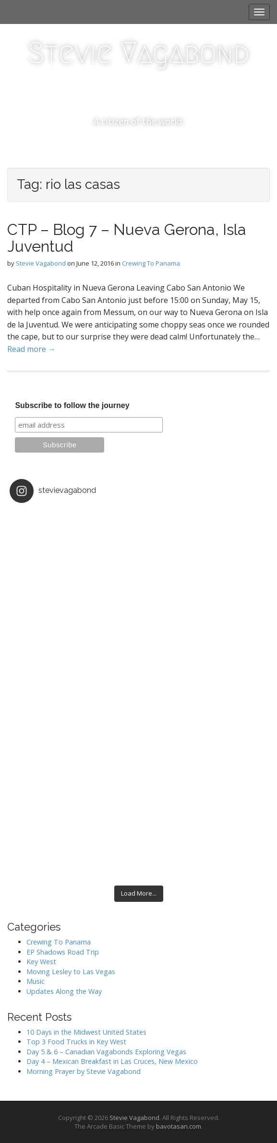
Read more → (31, 349)
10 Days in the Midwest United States (86, 1032)
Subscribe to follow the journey (72, 405)
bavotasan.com (178, 1126)
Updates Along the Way (64, 991)
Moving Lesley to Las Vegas (70, 971)
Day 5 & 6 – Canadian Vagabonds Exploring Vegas (106, 1051)
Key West (41, 961)
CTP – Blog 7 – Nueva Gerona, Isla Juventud (126, 238)
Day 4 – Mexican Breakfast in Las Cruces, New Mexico (112, 1061)
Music (35, 981)
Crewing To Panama (151, 263)
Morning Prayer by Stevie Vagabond (83, 1071)
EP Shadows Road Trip (62, 951)
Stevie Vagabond (138, 53)
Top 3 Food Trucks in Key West (76, 1041)
